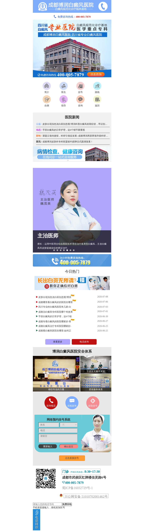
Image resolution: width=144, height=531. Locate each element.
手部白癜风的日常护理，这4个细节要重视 (60, 130)
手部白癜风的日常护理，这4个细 (55, 316)
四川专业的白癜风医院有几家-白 (54, 307)
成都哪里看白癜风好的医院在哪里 (55, 302)
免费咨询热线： (72, 16)
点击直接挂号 (72, 458)
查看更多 (57, 342)
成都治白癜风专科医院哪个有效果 (55, 312)
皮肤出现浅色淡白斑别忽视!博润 (54, 297)
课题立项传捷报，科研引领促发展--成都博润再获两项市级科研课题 (73, 136)
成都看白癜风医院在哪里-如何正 (54, 330)
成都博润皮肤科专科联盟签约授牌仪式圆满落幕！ (64, 141)
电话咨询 (84, 342)
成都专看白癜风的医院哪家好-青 (54, 321)
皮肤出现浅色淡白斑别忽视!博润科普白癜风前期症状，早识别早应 (73, 124)
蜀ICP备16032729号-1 (77, 488)
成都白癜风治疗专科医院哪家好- (54, 326)
